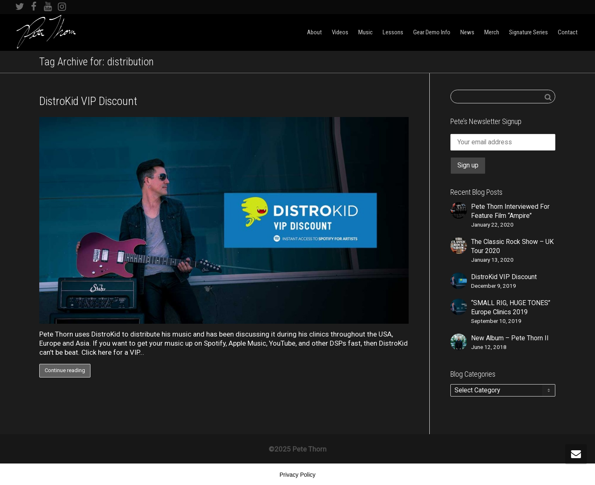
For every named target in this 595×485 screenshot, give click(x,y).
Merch (491, 32)
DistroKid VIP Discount (88, 101)
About (314, 32)
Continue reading (65, 370)
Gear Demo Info (431, 32)
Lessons (393, 32)
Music (365, 32)
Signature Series (528, 32)
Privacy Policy (297, 474)
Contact (568, 32)
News (467, 32)
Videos (340, 32)
